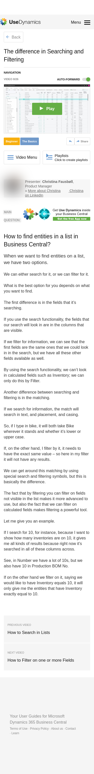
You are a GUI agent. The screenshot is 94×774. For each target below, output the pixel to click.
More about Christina (44, 191)
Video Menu (26, 157)
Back (13, 37)
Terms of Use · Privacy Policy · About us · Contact (43, 728)
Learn (15, 733)
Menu (76, 22)
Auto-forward (73, 79)
